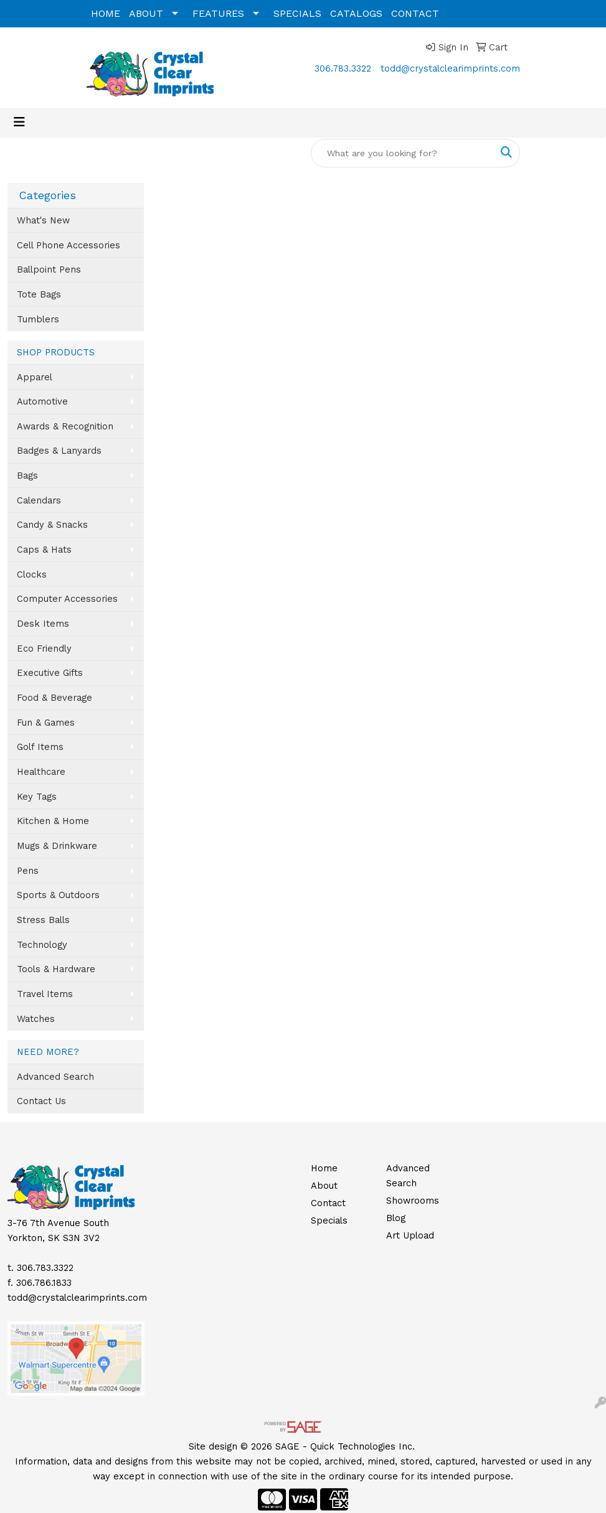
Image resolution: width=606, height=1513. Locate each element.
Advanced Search (55, 1076)
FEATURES (218, 13)
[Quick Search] (402, 153)
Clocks (32, 574)
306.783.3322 (343, 68)
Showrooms (412, 1200)
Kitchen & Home (53, 821)
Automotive (42, 401)
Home (324, 1168)
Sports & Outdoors (58, 895)
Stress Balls (43, 919)
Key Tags (37, 796)
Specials (329, 1220)
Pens (28, 870)
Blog (395, 1218)
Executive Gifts (50, 672)
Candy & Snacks (52, 524)
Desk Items (43, 623)
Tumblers (38, 319)
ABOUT (146, 13)
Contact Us (41, 1101)
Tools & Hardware (56, 969)
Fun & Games (46, 722)
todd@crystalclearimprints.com (450, 68)
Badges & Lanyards (59, 450)
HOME (105, 13)
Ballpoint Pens (49, 269)
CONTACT (415, 13)
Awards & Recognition (65, 426)
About (324, 1185)
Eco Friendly (44, 648)
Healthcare (41, 771)
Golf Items (40, 746)
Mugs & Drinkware (57, 845)
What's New (43, 220)
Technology (42, 944)
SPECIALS (297, 13)
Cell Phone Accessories (68, 245)
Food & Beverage (54, 697)
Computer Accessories (67, 598)
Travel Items (45, 994)
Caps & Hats (44, 549)
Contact (328, 1203)
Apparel (34, 377)
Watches (36, 1018)
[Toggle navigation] (19, 122)
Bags (27, 475)
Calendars (39, 500)
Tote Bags (39, 294)
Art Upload (410, 1235)
